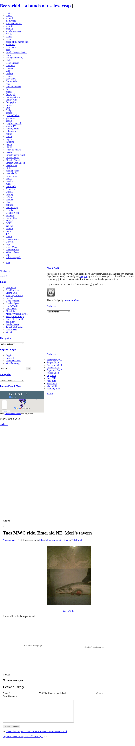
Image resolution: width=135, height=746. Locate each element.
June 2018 (51, 378)
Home (9, 13)
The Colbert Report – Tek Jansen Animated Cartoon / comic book (36, 736)
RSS (8, 262)
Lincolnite (10, 311)
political (9, 205)
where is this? (12, 249)
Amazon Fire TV (14, 23)
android (9, 26)
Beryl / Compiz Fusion (16, 52)
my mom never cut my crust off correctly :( (23, 741)
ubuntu (9, 236)
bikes (8, 55)
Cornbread (11, 287)
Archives (51, 306)
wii (7, 255)
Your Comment (10, 696)
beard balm (11, 47)
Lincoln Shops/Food (15, 163)
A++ (8, 276)
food (8, 89)
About (9, 15)
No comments (9, 540)
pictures (9, 199)
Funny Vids (11, 99)
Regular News (12, 213)
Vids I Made (11, 247)
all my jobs (11, 21)
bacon (8, 39)
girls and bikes (12, 115)
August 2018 (53, 373)
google (9, 120)
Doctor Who (11, 81)
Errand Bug (11, 293)
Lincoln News (12, 157)
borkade (9, 68)
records (9, 210)
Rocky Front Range (15, 316)
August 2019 (53, 362)
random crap (12, 207)
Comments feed (13, 360)
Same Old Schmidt (14, 319)
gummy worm (12, 128)
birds (8, 60)
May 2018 (51, 381)
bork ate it (10, 65)
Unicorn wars (12, 239)
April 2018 (52, 383)
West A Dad (11, 329)
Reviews (10, 215)
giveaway (10, 118)
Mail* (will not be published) (53, 693)
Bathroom (10, 44)
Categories (5, 338)
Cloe (8, 71)
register (83, 276)
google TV (11, 126)
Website (99, 693)
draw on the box (13, 86)
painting (9, 194)
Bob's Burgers (12, 63)
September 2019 (54, 359)
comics (9, 76)
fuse (8, 107)
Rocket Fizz (11, 218)
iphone (9, 144)
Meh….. (4, 424)
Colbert (9, 73)
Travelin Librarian (14, 327)
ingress (9, 139)
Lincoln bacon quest (15, 155)
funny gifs (10, 94)
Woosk (9, 332)
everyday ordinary (14, 295)
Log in (9, 355)
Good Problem (13, 300)
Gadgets (9, 110)
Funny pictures (13, 97)
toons (8, 231)
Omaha (9, 191)
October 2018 (53, 367)
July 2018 (51, 375)
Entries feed (11, 358)
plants (8, 202)
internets (10, 142)
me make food (12, 173)
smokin (9, 228)
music (8, 184)
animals (9, 28)
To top (50, 393)
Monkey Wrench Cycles (17, 314)
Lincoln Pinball (13, 160)
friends (9, 92)
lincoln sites (11, 165)
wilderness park (13, 257)
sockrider (10, 321)
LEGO (9, 147)
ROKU (9, 223)
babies (9, 36)
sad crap (10, 226)
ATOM (9, 34)
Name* (6, 693)
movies (9, 181)
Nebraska (10, 189)
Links (8, 168)
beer (8, 49)
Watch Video (69, 611)
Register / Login (8, 349)
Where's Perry (12, 252)
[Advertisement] (9, 473)
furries (9, 105)
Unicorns (10, 241)
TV (7, 234)
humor (9, 136)
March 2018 (52, 386)
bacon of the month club (17, 42)
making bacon (12, 170)
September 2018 (54, 370)
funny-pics (11, 102)
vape (8, 244)
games (9, 113)
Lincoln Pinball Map (10, 386)
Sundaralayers (12, 324)
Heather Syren (12, 303)
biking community (14, 57)
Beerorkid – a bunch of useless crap (35, 5)
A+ (4, 276)
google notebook (13, 123)
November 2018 (54, 365)
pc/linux (9, 197)
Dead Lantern (12, 290)
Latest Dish (11, 308)
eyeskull (10, 298)
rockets (9, 220)
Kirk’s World (12, 306)
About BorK (53, 268)
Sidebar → (5, 271)
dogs (8, 84)
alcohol (9, 18)
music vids (11, 186)
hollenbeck (11, 131)
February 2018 (53, 388)
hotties (9, 134)
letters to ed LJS (13, 149)
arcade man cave (13, 31)
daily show (11, 78)
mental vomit (12, 176)
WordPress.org (13, 363)
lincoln (9, 152)
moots (9, 178)
